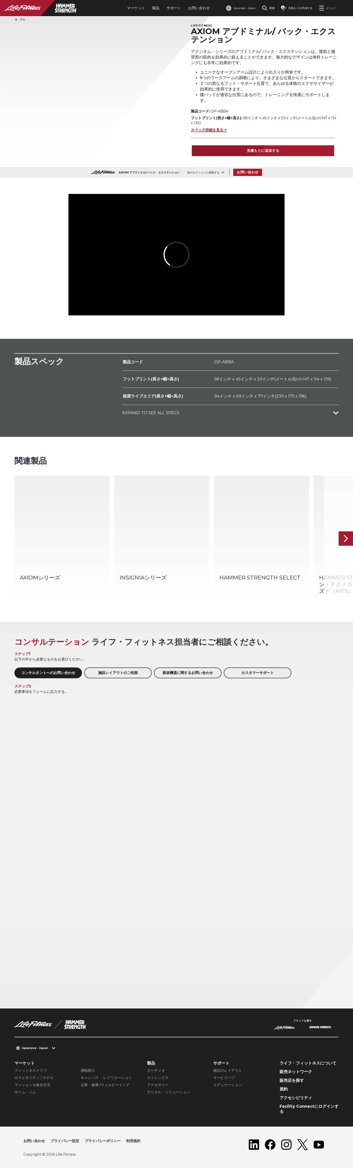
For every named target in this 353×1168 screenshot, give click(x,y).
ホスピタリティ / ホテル (33, 1078)
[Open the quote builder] (296, 8)
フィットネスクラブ (30, 1070)
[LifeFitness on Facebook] (270, 1144)
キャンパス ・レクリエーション (106, 1078)
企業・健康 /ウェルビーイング (105, 1085)
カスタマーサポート (257, 673)
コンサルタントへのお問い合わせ (48, 673)
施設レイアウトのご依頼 (118, 673)
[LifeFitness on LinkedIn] (254, 1144)
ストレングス (158, 1078)
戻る (20, 19)
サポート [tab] (174, 8)
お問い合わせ (199, 8)
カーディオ (156, 1070)
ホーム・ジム (25, 1092)
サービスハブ (224, 1078)
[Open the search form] (268, 8)
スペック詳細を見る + (209, 130)
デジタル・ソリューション (168, 1092)
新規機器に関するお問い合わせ (188, 673)
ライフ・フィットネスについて (308, 1063)
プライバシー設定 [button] (64, 1141)
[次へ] (346, 539)
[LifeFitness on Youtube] (318, 1144)
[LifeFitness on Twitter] (302, 1144)
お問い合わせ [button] (34, 1141)
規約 (284, 1089)
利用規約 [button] (133, 1141)
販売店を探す (292, 1080)
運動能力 (88, 1070)
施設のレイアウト (227, 1070)
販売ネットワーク (296, 1071)
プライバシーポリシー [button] (103, 1141)
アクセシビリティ (296, 1097)
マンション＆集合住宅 (32, 1085)
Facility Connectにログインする (309, 1109)
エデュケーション (227, 1085)
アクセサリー (158, 1085)
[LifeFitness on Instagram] (286, 1144)
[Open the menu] (328, 8)
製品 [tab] (155, 8)
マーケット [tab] (136, 8)
